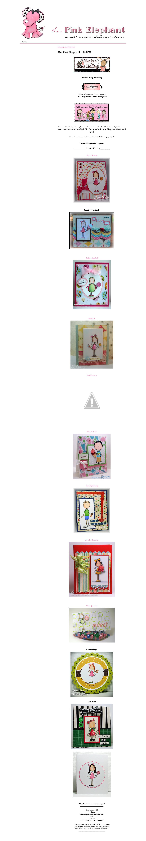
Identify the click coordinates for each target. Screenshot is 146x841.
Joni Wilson (91, 432)
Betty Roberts (92, 375)
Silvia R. (91, 318)
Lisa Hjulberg (92, 486)
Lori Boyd (82, 96)
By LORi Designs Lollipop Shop (96, 129)
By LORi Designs (97, 96)
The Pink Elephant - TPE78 (74, 52)
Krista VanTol (92, 258)
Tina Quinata (91, 606)
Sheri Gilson (92, 155)
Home (24, 42)
